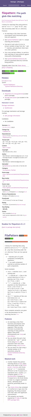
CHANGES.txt (6, 131)
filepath (13, 20)
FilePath (13, 170)
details (9, 137)
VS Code (17, 397)
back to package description (11, 227)
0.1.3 (6, 191)
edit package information (12, 115)
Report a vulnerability (7, 22)
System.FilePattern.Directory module (16, 352)
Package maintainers (8, 105)
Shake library (22, 65)
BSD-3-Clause (6, 147)
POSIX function (17, 365)
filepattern (8, 13)
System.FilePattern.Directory (16, 58)
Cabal (20, 414)
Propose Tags (23, 20)
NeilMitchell (8, 108)
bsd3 (3, 20)
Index (3, 80)
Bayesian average (21, 204)
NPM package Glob (13, 399)
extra (20, 135)
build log (13, 213)
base (4, 135)
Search (5, 5)
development (8, 20)
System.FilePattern (13, 39)
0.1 (3, 127)
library (17, 20)
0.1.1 (6, 127)
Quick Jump (8, 80)
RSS (9, 125)
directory (15, 135)
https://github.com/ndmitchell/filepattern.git (15, 187)
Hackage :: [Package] (17, 2)
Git (21, 397)
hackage (13, 414)
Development (6, 170)
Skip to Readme (7, 67)
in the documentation (15, 374)
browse (21, 93)
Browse (23, 5)
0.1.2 (9, 127)
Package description (11, 97)
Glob (20, 363)
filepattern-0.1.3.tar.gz (11, 93)
